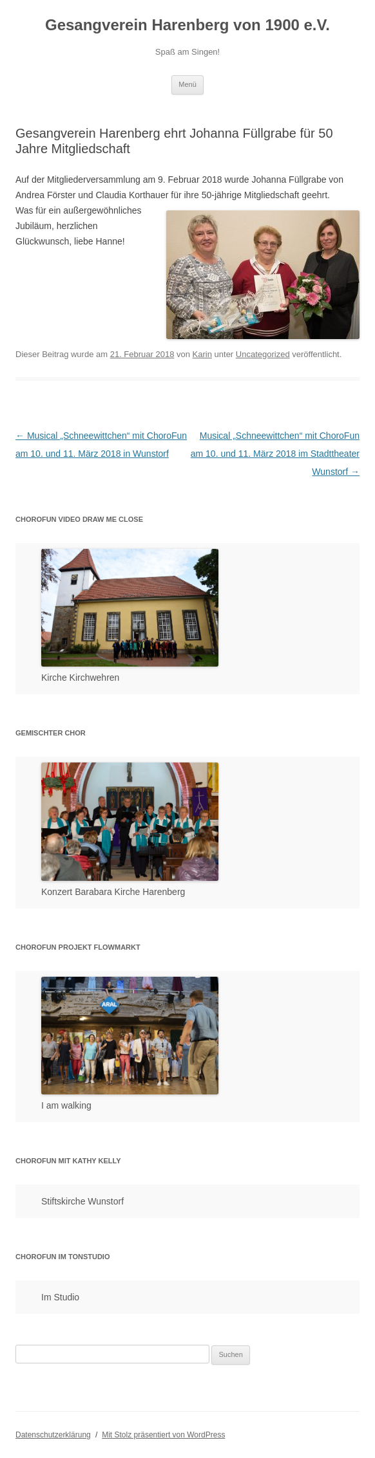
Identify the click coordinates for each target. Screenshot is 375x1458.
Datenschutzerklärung (53, 1434)
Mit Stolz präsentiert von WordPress (163, 1434)
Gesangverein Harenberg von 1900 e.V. (187, 24)
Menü (187, 84)
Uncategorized (263, 354)
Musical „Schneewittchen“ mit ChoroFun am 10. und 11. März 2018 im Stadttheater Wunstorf (275, 453)
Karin (202, 354)
